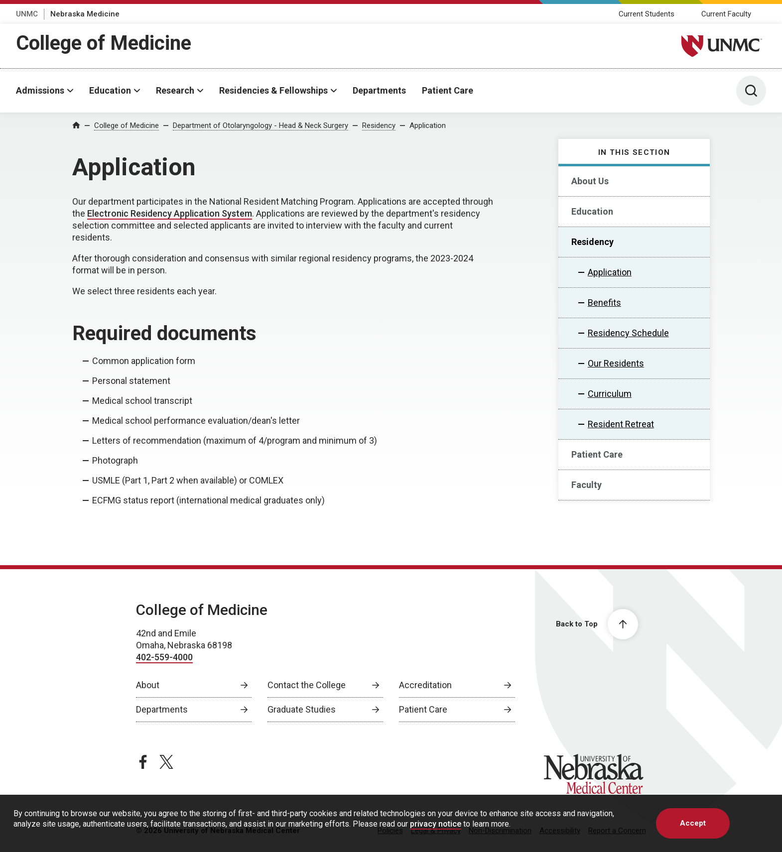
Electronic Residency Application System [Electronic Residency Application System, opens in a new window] (169, 213)
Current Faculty (726, 13)
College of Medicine (103, 43)
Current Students (646, 13)
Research (175, 90)
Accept (693, 823)
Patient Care (447, 90)
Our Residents (616, 363)
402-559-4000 (164, 657)
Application (427, 125)
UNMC (27, 13)
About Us (590, 181)
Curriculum (610, 393)
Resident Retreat (621, 424)
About (147, 685)
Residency (378, 125)
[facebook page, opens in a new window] (143, 762)
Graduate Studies (301, 709)
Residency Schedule (628, 333)
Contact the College (306, 685)
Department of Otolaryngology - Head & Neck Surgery (260, 125)
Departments (379, 90)
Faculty (586, 485)
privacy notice (435, 824)
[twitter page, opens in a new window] (166, 762)
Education (110, 90)
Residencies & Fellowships (273, 90)
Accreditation (425, 685)
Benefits (604, 302)
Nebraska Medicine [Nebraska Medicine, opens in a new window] (85, 13)
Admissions (40, 90)
